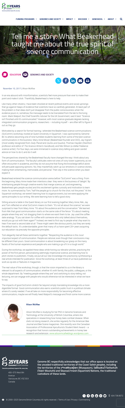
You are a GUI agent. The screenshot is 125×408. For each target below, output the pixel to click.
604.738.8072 (116, 395)
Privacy (74, 399)
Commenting (84, 399)
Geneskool (98, 19)
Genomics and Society (52, 19)
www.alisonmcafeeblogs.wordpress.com (69, 333)
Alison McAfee (28, 88)
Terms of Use (64, 399)
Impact (71, 19)
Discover (84, 19)
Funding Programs (26, 19)
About (112, 19)
